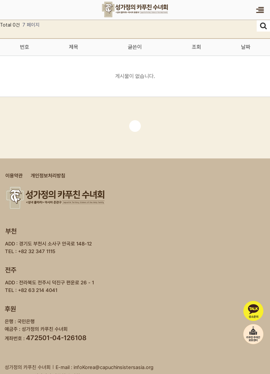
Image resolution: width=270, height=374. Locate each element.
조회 (196, 47)
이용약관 (14, 176)
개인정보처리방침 (48, 176)
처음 (135, 126)
